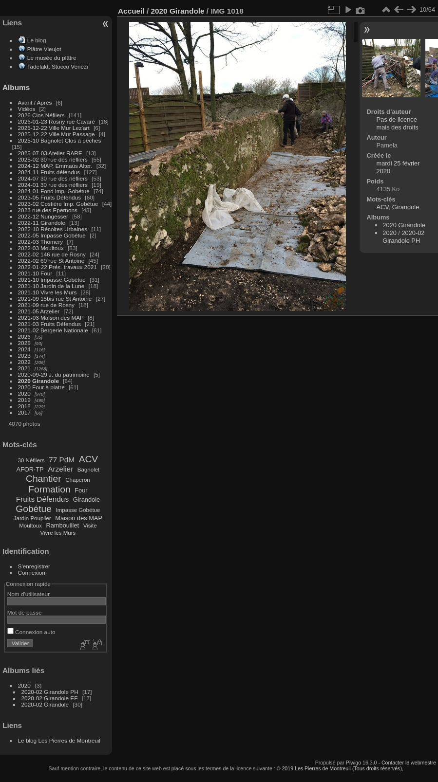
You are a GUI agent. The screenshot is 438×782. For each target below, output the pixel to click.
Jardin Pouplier (32, 518)
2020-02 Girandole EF (49, 698)
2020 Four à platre (41, 387)
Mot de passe (24, 612)
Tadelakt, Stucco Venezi (57, 66)
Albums (16, 87)
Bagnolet (88, 470)
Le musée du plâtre (51, 58)
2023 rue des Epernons (47, 210)
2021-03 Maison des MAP (51, 317)
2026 (24, 336)
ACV (88, 459)
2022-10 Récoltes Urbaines (53, 229)
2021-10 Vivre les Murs (47, 292)
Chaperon (77, 480)
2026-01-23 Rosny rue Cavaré (56, 121)
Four (81, 490)
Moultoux (30, 525)
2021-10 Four (35, 273)
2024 (24, 349)
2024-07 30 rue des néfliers (53, 178)
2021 (24, 368)
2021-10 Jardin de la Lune (51, 286)
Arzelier (60, 469)
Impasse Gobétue (78, 510)
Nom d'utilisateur (28, 594)
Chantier (43, 478)
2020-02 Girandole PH (49, 692)
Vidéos (27, 109)
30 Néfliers (31, 460)
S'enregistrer (34, 566)
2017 (24, 412)
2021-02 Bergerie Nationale (53, 330)
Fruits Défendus (42, 499)
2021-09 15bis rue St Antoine (55, 298)
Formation (49, 489)
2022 (24, 362)
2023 (24, 355)
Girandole (86, 499)
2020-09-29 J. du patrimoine (54, 374)
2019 (24, 400)
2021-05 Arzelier (39, 311)
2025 (24, 343)
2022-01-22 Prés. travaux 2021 (57, 267)
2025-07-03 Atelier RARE (50, 153)
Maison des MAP (78, 518)
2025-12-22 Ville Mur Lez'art (54, 128)
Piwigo (353, 762)
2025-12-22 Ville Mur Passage (56, 134)
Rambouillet (62, 525)
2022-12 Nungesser (43, 216)
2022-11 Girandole (41, 222)
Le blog (36, 40)
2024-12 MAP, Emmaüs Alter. (55, 166)
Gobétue (34, 509)
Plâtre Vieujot (44, 49)
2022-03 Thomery (40, 241)
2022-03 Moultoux (41, 248)
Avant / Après (35, 102)
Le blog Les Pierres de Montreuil (59, 740)
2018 (24, 406)
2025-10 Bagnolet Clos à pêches (59, 140)
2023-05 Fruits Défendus (49, 197)
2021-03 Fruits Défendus (49, 324)
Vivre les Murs (58, 533)
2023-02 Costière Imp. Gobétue (58, 203)
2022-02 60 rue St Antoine (51, 260)
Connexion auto (31, 632)
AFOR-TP (29, 469)
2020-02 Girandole (45, 704)
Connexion (31, 572)
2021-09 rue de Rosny (46, 305)
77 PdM (62, 459)
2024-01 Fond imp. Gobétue (54, 191)
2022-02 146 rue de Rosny (52, 254)
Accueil (131, 11)
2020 (24, 393)
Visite (90, 525)
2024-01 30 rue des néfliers (54, 185)
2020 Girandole (38, 381)
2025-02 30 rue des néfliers (53, 159)
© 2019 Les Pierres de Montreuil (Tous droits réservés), (340, 768)
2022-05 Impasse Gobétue (52, 235)
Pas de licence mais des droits (398, 123)
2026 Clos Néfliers (41, 115)
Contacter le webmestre (408, 762)
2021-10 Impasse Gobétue (52, 279)
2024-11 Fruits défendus (49, 172)
